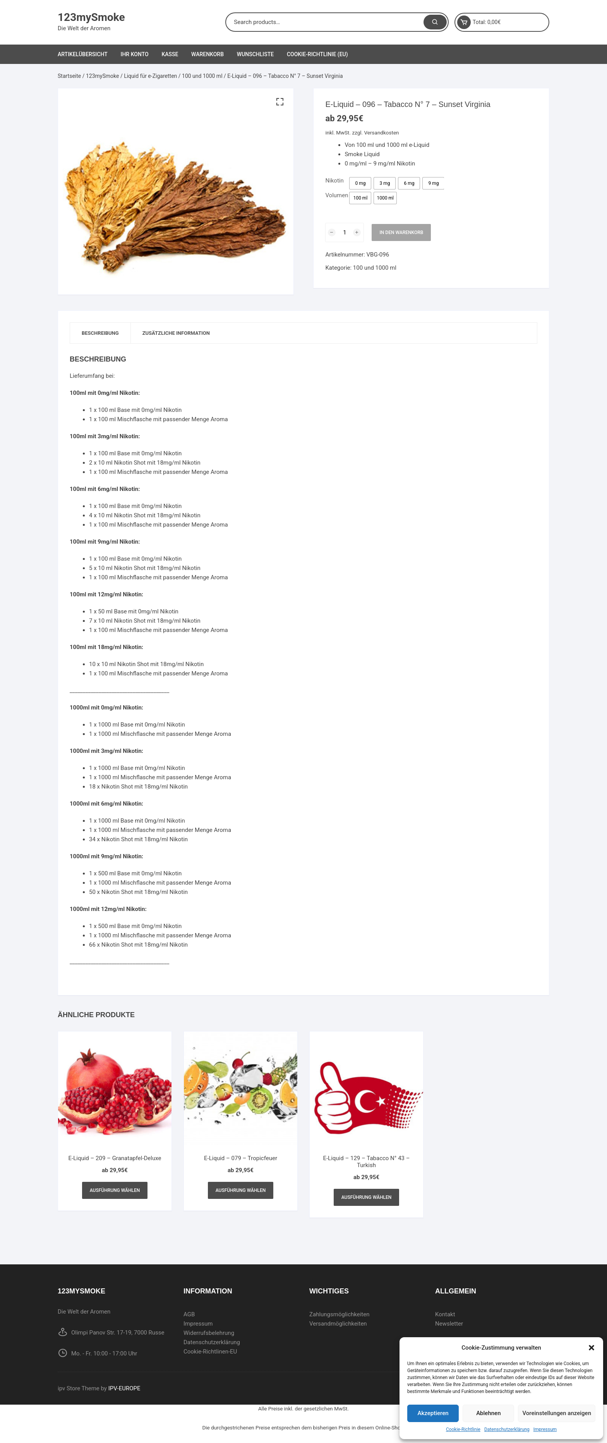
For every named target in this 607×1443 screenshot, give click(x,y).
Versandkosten (381, 132)
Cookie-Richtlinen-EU (210, 1351)
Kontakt (445, 1314)
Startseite (69, 76)
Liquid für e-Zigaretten (150, 76)
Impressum (545, 1429)
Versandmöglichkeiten (338, 1323)
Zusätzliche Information (176, 333)
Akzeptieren (433, 1413)
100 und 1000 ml (202, 76)
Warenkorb (207, 54)
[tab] (100, 333)
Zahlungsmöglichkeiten (339, 1314)
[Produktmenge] (344, 232)
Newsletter (449, 1323)
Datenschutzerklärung (507, 1429)
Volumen (336, 195)
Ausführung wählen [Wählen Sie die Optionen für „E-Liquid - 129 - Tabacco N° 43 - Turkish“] (366, 1197)
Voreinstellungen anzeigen (556, 1413)
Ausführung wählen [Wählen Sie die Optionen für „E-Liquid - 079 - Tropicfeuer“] (241, 1190)
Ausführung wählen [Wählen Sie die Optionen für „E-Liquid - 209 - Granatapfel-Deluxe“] (115, 1190)
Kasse (169, 54)
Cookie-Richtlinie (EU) (317, 54)
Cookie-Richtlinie (463, 1429)
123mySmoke (91, 17)
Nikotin (334, 180)
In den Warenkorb (401, 232)
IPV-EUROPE (124, 1388)
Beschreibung (100, 333)
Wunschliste (255, 54)
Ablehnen (488, 1413)
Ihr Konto (134, 54)
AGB (189, 1314)
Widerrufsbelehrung (208, 1332)
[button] (591, 1348)
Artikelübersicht (83, 54)
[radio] (360, 183)
